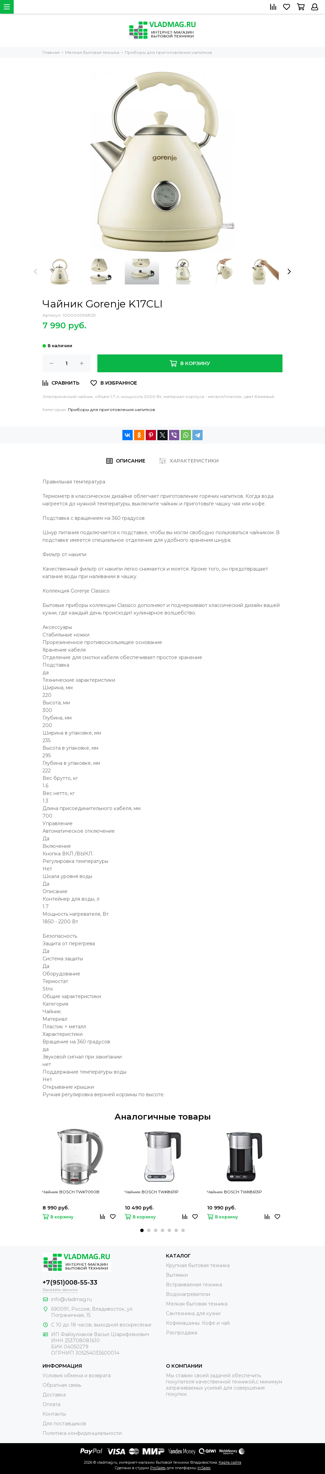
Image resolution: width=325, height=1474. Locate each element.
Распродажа (181, 1333)
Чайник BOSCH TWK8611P (152, 1191)
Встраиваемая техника (194, 1285)
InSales (203, 1467)
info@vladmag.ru (71, 1299)
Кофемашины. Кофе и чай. (198, 1323)
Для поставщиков (64, 1423)
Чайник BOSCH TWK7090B (71, 1191)
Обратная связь (62, 1385)
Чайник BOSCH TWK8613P (234, 1191)
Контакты (54, 1414)
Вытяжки (177, 1275)
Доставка (54, 1395)
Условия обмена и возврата (77, 1375)
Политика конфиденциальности (82, 1433)
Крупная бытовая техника (198, 1265)
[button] (142, 1230)
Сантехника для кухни (193, 1313)
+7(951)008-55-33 (70, 1282)
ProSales (158, 1467)
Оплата (51, 1404)
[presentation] (36, 271)
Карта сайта (230, 1462)
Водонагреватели (188, 1294)
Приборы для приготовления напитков (111, 409)
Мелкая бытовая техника (197, 1304)
